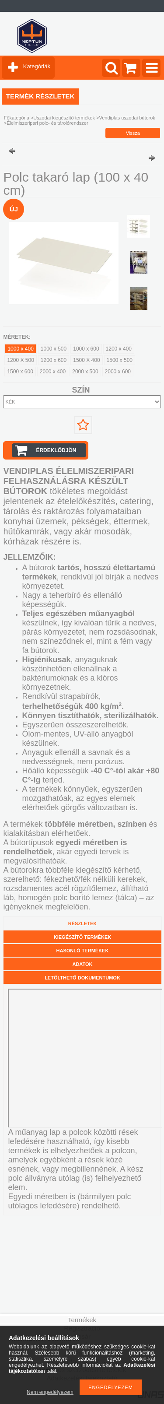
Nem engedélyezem (50, 1392)
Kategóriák (36, 66)
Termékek (82, 1319)
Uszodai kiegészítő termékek (64, 117)
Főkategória (16, 117)
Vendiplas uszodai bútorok (127, 117)
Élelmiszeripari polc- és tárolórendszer (47, 123)
